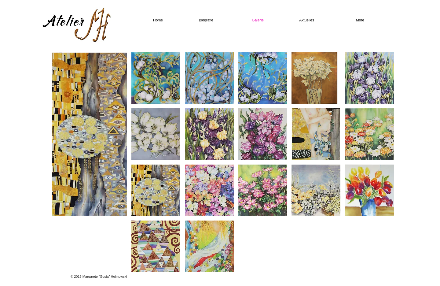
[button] (155, 78)
